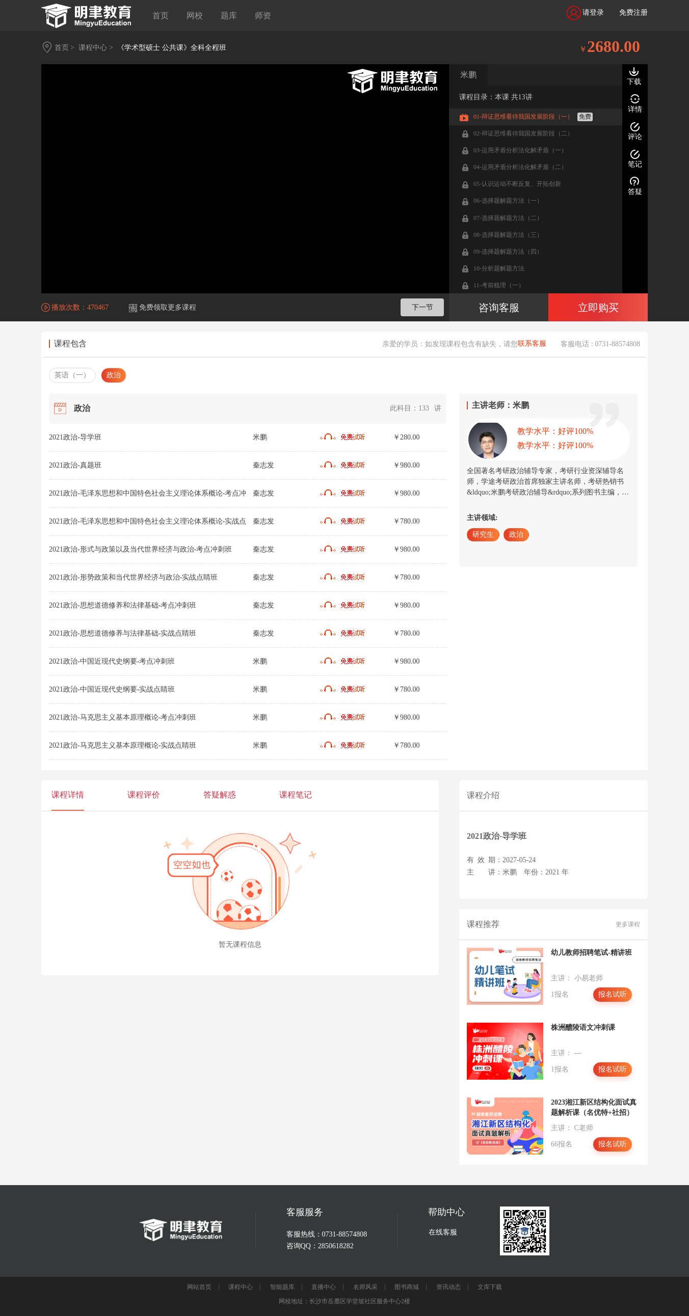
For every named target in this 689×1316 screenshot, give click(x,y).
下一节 (422, 307)
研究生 (483, 534)
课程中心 (240, 1287)
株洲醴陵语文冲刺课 (583, 1027)
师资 (263, 15)
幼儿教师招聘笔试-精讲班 (591, 952)
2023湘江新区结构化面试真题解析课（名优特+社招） (594, 1107)
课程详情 (67, 794)
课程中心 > (95, 47)
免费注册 (633, 12)
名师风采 (365, 1287)
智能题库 (282, 1287)
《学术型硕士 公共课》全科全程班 (171, 47)
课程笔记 (295, 794)
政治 (114, 375)
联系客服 (532, 343)
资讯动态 (448, 1287)
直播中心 (323, 1287)
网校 (195, 15)
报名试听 (612, 994)
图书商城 (406, 1287)
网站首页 (199, 1287)
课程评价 (143, 794)
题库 (229, 15)
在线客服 (443, 1232)
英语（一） (72, 375)
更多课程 (628, 924)
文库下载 (490, 1287)
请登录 (585, 13)
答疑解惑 (219, 794)
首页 (160, 15)
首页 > (64, 47)
